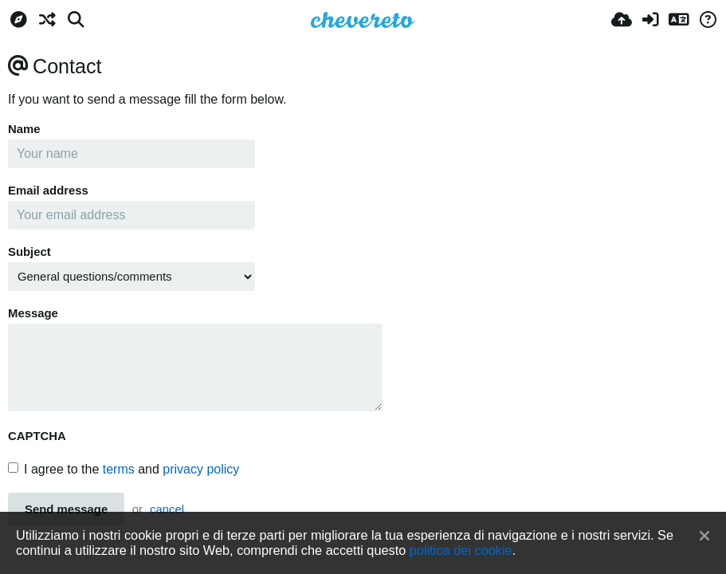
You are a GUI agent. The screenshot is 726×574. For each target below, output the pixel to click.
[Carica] (621, 20)
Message (33, 313)
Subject (29, 252)
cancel (167, 509)
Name (24, 129)
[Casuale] (47, 20)
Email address (48, 190)
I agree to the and (123, 469)
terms (119, 469)
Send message (66, 509)
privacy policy (201, 469)
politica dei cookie (461, 550)
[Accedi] (650, 20)
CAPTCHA (37, 436)
